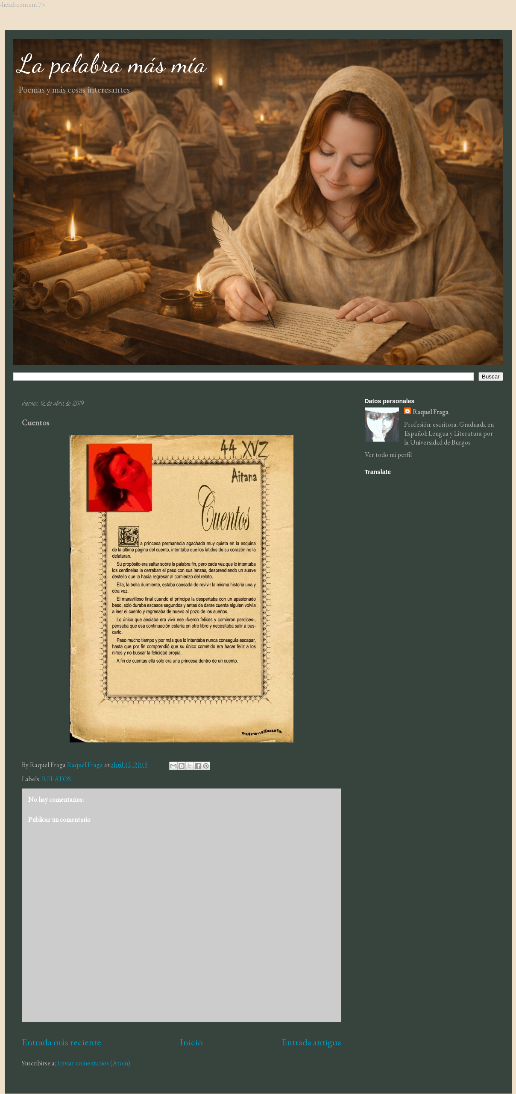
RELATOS (56, 778)
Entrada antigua (311, 1042)
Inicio (191, 1042)
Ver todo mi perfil (388, 454)
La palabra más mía (112, 63)
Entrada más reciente (61, 1042)
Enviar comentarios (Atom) (93, 1063)
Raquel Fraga (431, 411)
